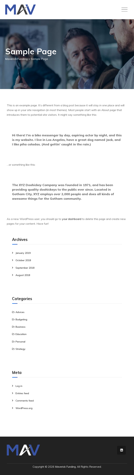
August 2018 (23, 275)
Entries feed (22, 393)
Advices (20, 312)
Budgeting (21, 319)
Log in (19, 386)
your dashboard (71, 219)
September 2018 (25, 267)
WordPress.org (24, 408)
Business (20, 326)
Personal (20, 341)
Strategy (20, 349)
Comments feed (25, 400)
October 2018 (23, 260)
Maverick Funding (65, 466)
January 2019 (23, 253)
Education (21, 334)
